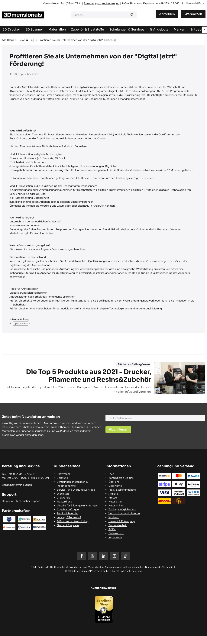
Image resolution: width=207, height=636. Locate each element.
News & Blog (26, 40)
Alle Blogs (8, 40)
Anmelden (167, 14)
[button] (118, 429)
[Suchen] (132, 14)
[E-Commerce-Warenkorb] (193, 14)
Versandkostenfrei (54, 3)
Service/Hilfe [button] (194, 3)
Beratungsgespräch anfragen (101, 3)
